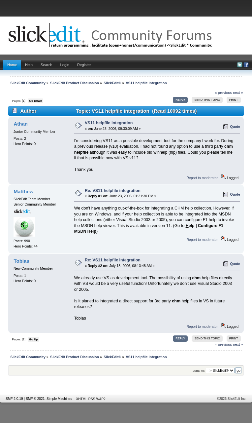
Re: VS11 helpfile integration (113, 190)
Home (12, 65)
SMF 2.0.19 (14, 399)
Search (46, 65)
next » (238, 93)
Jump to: (199, 370)
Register (84, 65)
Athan (20, 124)
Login (64, 65)
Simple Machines (59, 399)
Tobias (21, 261)
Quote (235, 127)
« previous (223, 93)
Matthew (23, 191)
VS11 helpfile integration (109, 123)
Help (29, 65)
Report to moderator (202, 178)
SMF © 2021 (35, 399)
